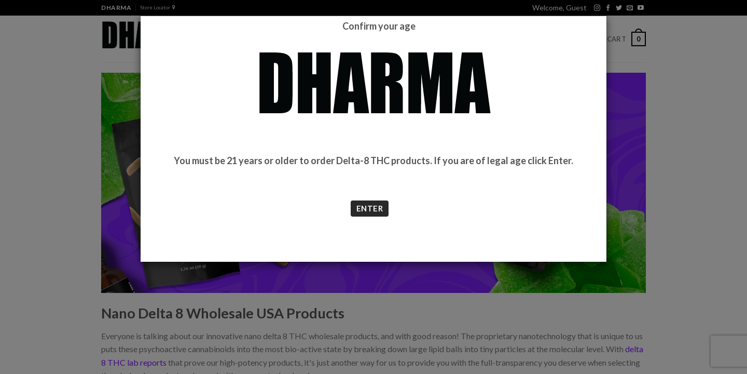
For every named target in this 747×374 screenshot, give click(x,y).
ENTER (369, 208)
